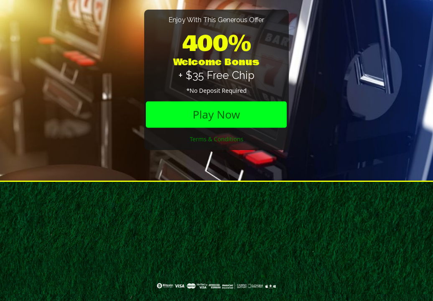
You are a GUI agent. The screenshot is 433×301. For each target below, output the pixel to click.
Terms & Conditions (217, 139)
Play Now (216, 114)
